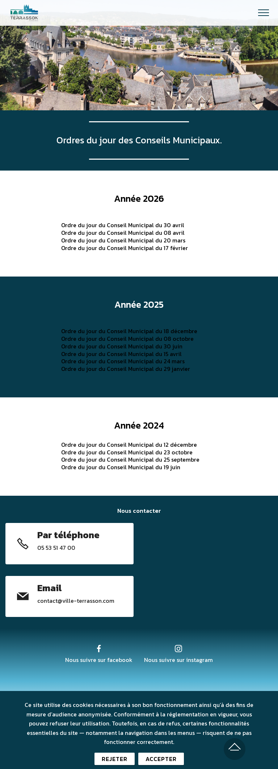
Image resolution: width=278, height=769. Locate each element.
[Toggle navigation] (263, 12)
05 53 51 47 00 (56, 547)
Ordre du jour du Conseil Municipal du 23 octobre (127, 452)
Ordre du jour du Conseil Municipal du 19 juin (120, 467)
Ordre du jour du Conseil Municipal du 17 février (124, 248)
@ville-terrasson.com (86, 600)
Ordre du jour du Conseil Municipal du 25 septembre (130, 459)
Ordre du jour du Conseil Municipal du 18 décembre (129, 331)
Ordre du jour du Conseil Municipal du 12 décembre (129, 444)
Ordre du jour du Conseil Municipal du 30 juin (121, 346)
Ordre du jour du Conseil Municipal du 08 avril (123, 232)
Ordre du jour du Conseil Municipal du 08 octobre (127, 338)
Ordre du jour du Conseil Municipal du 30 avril (122, 225)
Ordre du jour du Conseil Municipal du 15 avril (121, 353)
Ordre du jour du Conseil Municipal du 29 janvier (125, 368)
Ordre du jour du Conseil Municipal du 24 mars (123, 361)
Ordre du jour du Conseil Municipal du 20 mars (123, 240)
